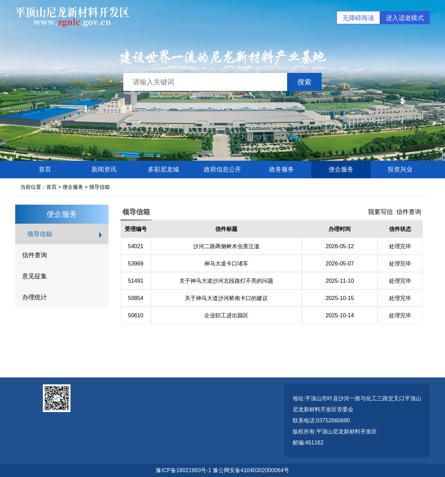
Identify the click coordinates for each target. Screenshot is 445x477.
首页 (45, 169)
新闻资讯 (104, 169)
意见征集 (34, 276)
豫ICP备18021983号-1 (183, 470)
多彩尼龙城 (163, 169)
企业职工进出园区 (226, 315)
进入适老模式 (405, 18)
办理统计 (34, 297)
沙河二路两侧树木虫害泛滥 (226, 246)
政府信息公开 (222, 169)
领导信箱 (99, 187)
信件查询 (34, 255)
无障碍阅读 (358, 18)
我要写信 (380, 211)
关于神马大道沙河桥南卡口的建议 (226, 298)
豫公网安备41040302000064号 (251, 470)
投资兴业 (400, 169)
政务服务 (281, 169)
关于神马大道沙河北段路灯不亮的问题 (226, 281)
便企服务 (341, 169)
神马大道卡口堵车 (226, 263)
